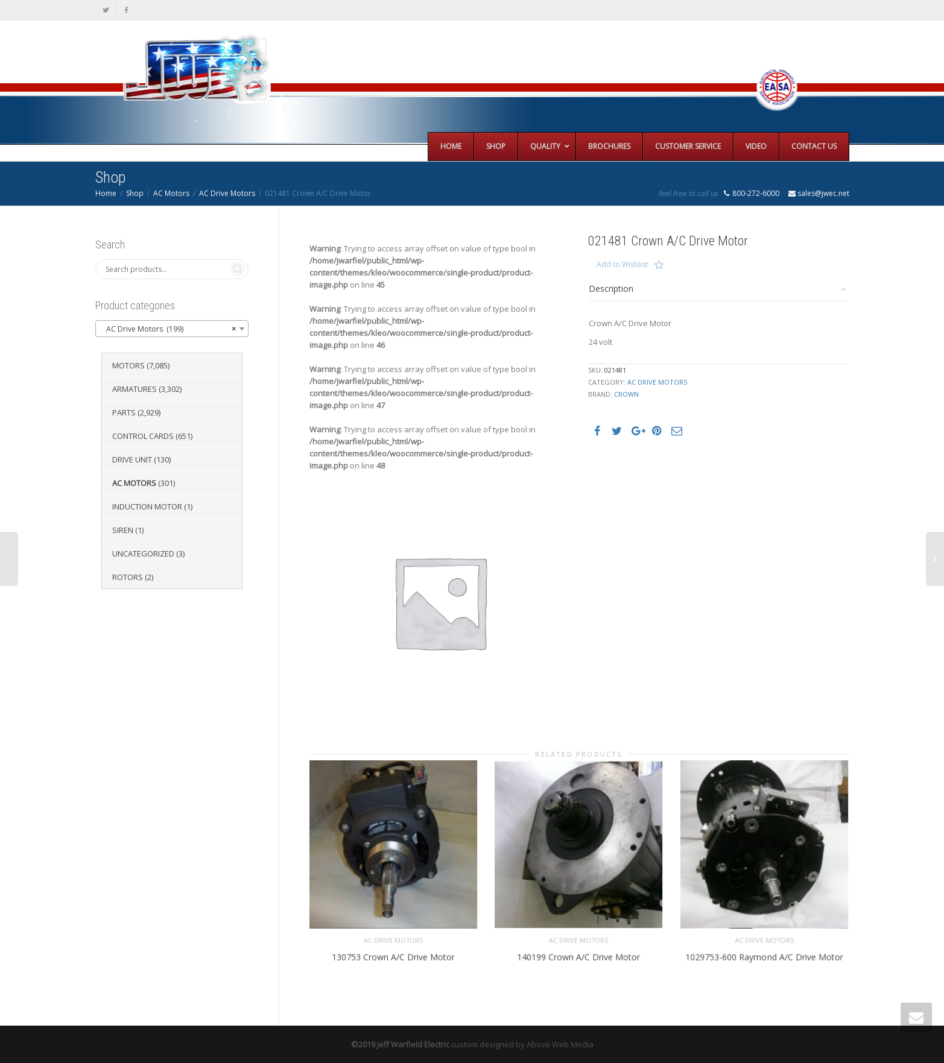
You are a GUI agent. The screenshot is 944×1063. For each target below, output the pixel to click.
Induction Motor (147, 506)
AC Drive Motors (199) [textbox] (168, 329)
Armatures (134, 388)
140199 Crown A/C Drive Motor (579, 956)
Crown (626, 394)
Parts (124, 412)
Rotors (127, 577)
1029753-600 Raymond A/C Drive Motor (764, 956)
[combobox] (172, 328)
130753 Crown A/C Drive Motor (393, 956)
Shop (135, 193)
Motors (128, 365)
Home (105, 193)
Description (611, 288)
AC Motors (171, 193)
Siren (122, 530)
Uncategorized (143, 553)
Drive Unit (132, 459)
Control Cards (143, 436)
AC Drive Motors (227, 193)
